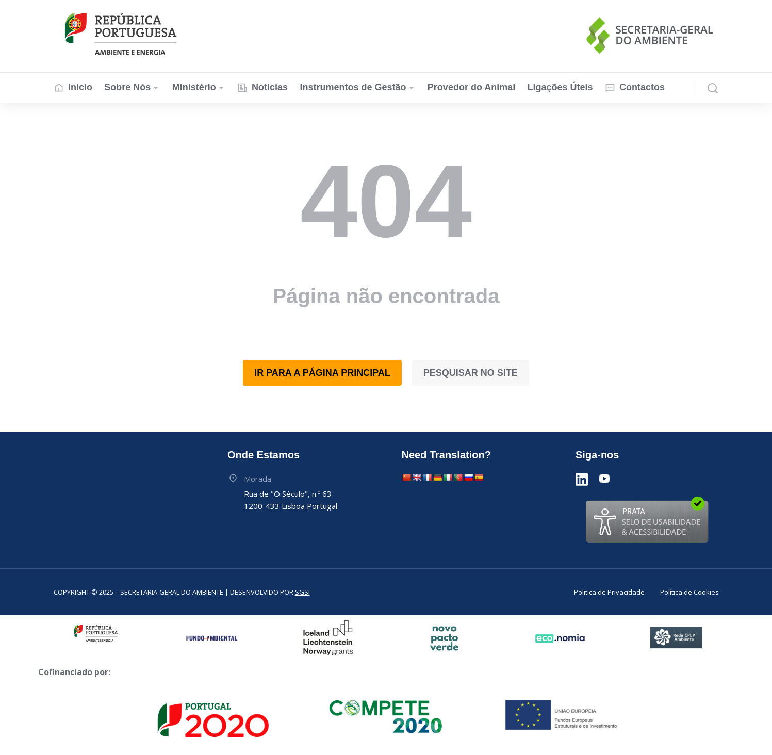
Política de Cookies (689, 592)
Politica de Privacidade (609, 592)
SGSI (302, 592)
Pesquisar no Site (470, 373)
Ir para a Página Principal (322, 373)
